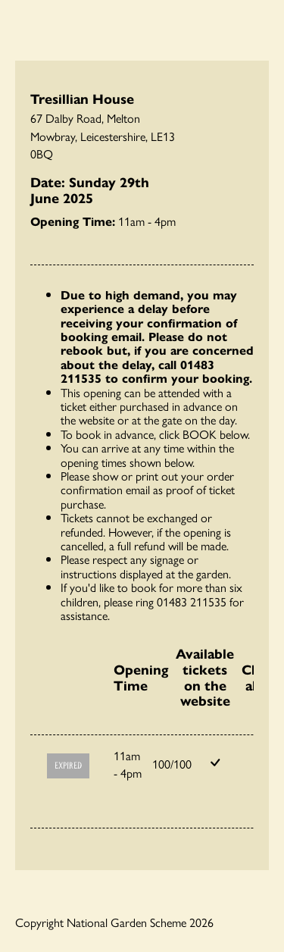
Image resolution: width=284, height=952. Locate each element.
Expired (68, 766)
